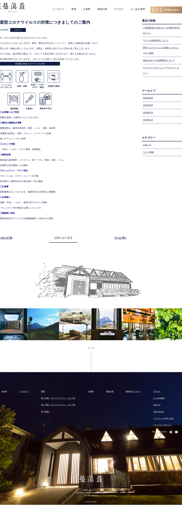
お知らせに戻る (63, 237)
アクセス (119, 9)
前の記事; (7, 237)
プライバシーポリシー (162, 425)
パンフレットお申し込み (163, 418)
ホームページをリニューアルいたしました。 (161, 70)
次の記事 (119, 237)
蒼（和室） (45, 412)
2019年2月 (148, 112)
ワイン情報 (148, 152)
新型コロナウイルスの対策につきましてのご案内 (161, 50)
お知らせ (147, 145)
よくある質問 (138, 9)
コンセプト (58, 9)
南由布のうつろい (133, 391)
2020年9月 (148, 105)
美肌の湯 (102, 9)
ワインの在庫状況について (156, 40)
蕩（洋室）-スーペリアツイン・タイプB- (58, 405)
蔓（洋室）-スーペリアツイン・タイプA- (58, 398)
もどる (91, 348)
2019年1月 (148, 120)
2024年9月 (148, 98)
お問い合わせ (158, 412)
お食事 (86, 9)
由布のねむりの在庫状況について (159, 60)
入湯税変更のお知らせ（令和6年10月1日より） (161, 30)
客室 (73, 9)
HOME (4, 391)
